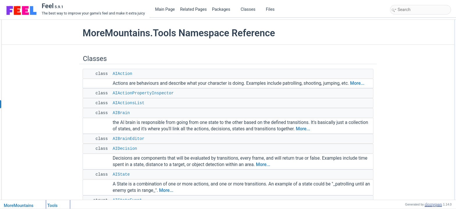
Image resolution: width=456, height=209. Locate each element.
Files (272, 9)
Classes (250, 9)
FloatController (407, 125)
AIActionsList (128, 103)
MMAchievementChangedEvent (421, 189)
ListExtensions (407, 176)
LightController (407, 170)
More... (357, 83)
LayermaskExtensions (413, 163)
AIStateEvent (406, 74)
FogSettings (405, 138)
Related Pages (193, 9)
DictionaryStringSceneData (417, 106)
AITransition (405, 80)
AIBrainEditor (128, 138)
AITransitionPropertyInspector (419, 87)
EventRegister (407, 119)
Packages (223, 9)
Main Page (165, 9)
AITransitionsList (409, 93)
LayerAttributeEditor (411, 157)
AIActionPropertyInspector (143, 93)
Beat (400, 100)
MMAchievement (409, 183)
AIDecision (125, 148)
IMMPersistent (407, 144)
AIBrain (121, 113)
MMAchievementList (412, 195)
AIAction (122, 73)
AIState (121, 174)
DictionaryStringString (413, 112)
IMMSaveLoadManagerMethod (420, 151)
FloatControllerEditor (412, 131)
